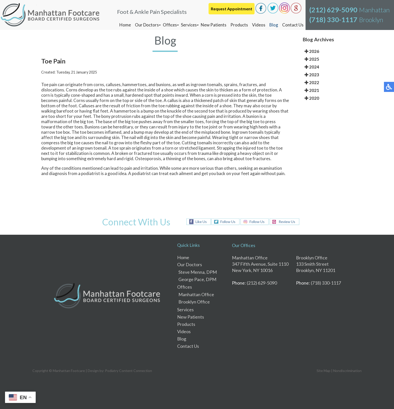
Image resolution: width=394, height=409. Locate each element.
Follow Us (227, 222)
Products (239, 24)
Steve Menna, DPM (197, 272)
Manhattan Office (196, 294)
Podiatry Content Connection (128, 370)
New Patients (213, 24)
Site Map (323, 370)
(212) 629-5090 (333, 10)
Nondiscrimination (347, 370)
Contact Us (293, 24)
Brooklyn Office (194, 301)
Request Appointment (231, 8)
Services (189, 24)
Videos (258, 24)
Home (125, 24)
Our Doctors (147, 24)
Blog (273, 24)
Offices (170, 24)
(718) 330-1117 (333, 19)
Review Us (287, 222)
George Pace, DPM (197, 279)
